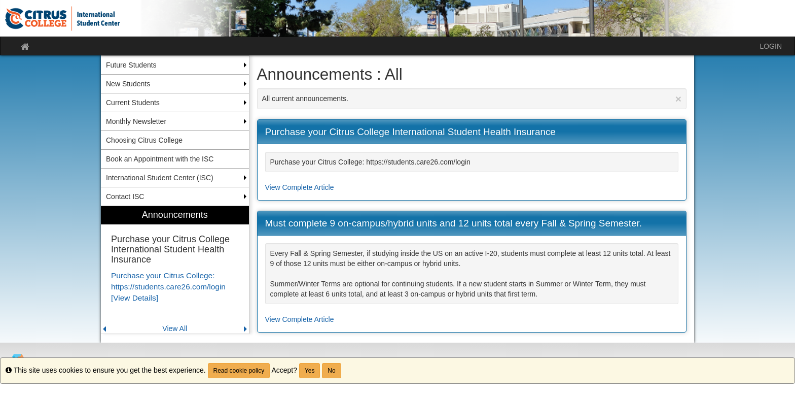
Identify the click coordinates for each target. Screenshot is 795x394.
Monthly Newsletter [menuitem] (136, 121)
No (331, 370)
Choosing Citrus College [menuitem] (144, 140)
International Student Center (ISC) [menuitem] (159, 178)
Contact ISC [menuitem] (125, 196)
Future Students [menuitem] (131, 65)
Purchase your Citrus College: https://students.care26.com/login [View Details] (168, 286)
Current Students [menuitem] (133, 102)
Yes (310, 370)
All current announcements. (472, 99)
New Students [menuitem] (128, 84)
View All (174, 328)
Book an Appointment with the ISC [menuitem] (159, 159)
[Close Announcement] (678, 98)
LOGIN (771, 46)
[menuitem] (175, 270)
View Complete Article (299, 187)
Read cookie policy (239, 370)
